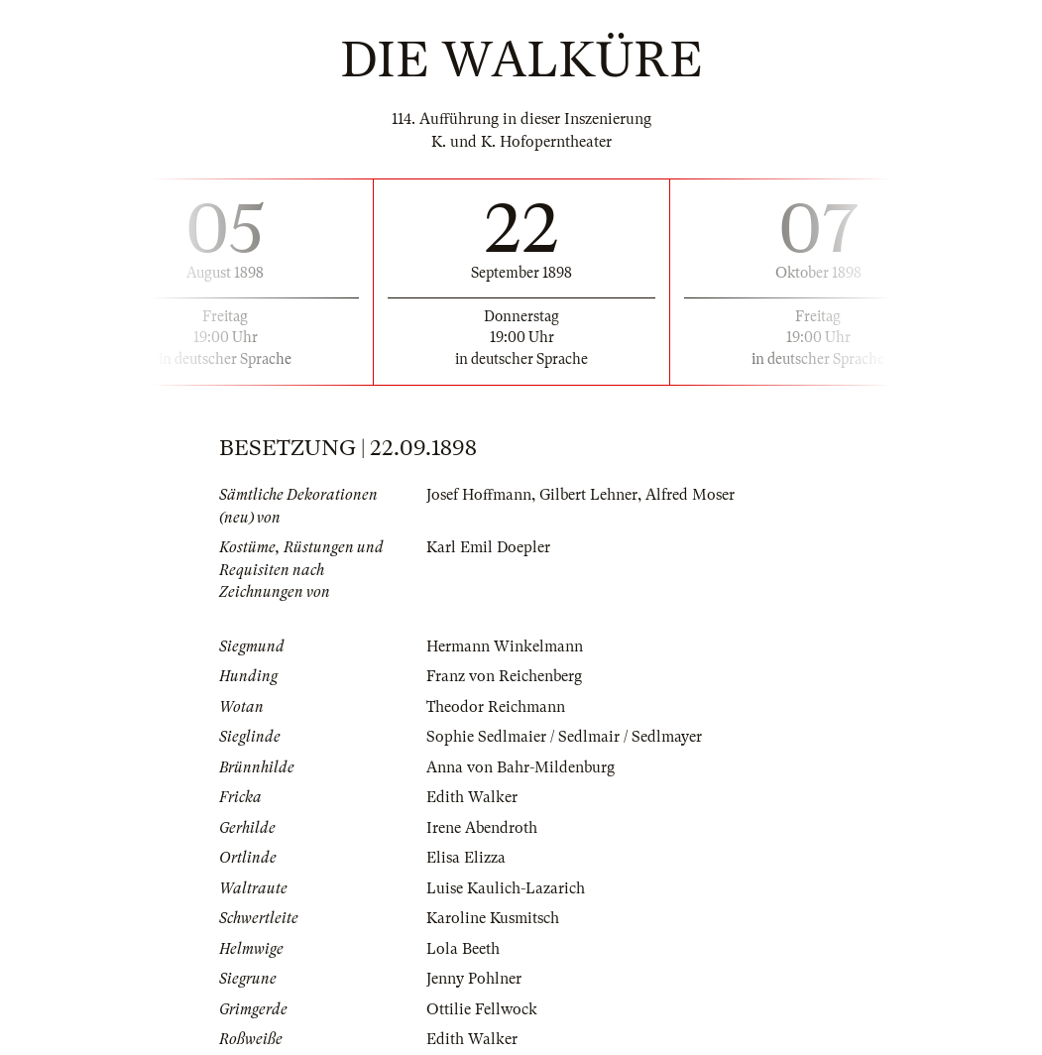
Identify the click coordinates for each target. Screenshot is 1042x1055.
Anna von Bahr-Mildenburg (520, 767)
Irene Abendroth (481, 828)
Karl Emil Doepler (488, 547)
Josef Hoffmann (478, 495)
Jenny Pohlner (473, 979)
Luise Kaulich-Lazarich (505, 888)
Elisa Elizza (466, 858)
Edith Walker (472, 797)
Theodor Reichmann (495, 707)
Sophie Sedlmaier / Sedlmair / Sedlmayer (564, 737)
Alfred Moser (690, 495)
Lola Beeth (463, 949)
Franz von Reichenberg (504, 676)
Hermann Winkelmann (504, 646)
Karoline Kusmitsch (492, 918)
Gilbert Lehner (588, 495)
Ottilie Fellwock (481, 1009)
